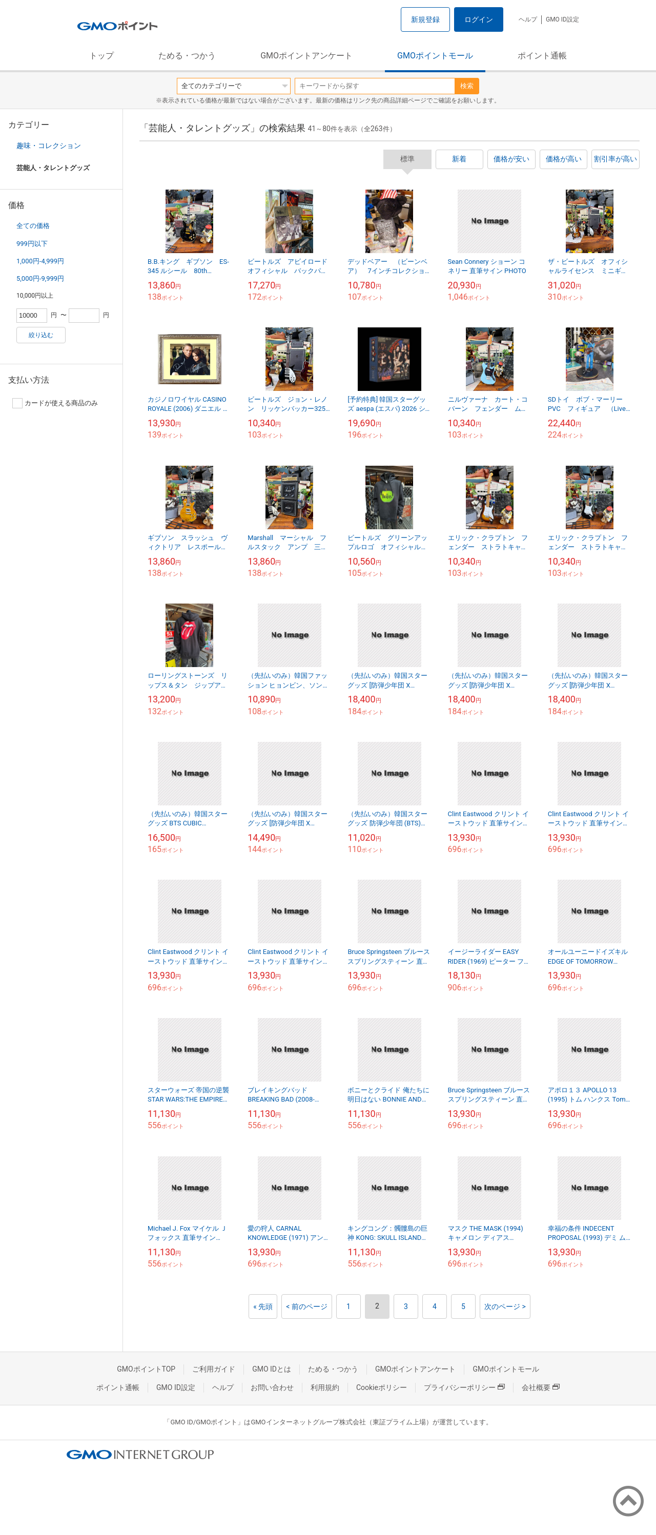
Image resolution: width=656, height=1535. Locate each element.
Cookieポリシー (381, 1387)
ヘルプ (528, 19)
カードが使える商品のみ (55, 403)
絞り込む (41, 335)
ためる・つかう (187, 55)
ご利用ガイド (213, 1369)
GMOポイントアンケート (306, 55)
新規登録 (425, 19)
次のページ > (505, 1306)
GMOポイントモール (435, 55)
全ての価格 (33, 226)
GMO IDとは (271, 1369)
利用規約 (325, 1387)
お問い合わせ (272, 1387)
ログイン (478, 19)
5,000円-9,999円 (40, 278)
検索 (467, 86)
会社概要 (541, 1387)
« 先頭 (263, 1306)
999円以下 (32, 243)
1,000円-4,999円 (40, 261)
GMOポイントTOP (146, 1369)
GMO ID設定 (562, 19)
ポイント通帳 (542, 55)
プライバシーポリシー (464, 1387)
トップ (101, 55)
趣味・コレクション (48, 145)
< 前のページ (306, 1306)
